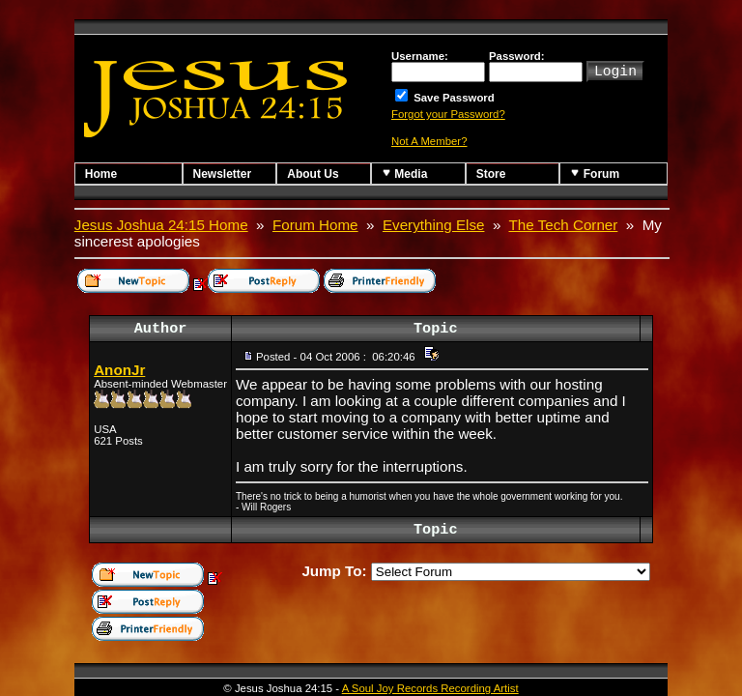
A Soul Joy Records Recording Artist (430, 688)
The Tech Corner (563, 225)
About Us (312, 174)
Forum (594, 173)
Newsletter (222, 174)
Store (491, 174)
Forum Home (315, 225)
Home (101, 174)
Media (404, 173)
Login (615, 69)
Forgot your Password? (448, 114)
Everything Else (434, 225)
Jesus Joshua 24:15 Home (161, 225)
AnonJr (119, 370)
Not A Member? (429, 141)
